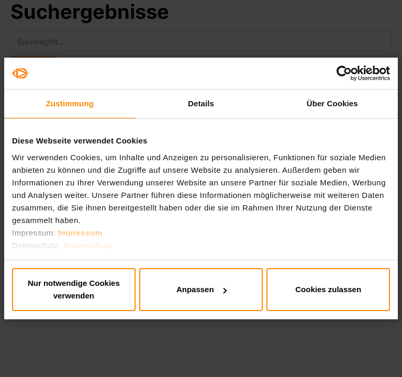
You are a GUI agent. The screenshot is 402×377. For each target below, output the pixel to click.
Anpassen (201, 289)
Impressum (80, 232)
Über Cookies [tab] (332, 103)
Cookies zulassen (328, 289)
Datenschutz (88, 245)
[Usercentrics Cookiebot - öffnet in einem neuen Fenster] (344, 73)
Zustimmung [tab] (70, 103)
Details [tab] (201, 103)
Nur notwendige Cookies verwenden (74, 289)
